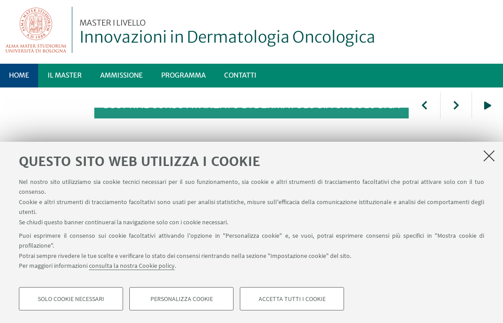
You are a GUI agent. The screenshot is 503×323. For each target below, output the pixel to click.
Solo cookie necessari (71, 299)
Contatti (240, 75)
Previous (424, 105)
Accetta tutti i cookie (292, 299)
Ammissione (121, 75)
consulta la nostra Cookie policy (132, 266)
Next (456, 105)
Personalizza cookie (181, 299)
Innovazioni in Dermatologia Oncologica (227, 33)
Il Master (65, 75)
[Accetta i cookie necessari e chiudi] (489, 155)
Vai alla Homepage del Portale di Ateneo (36, 30)
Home (19, 75)
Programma (183, 75)
